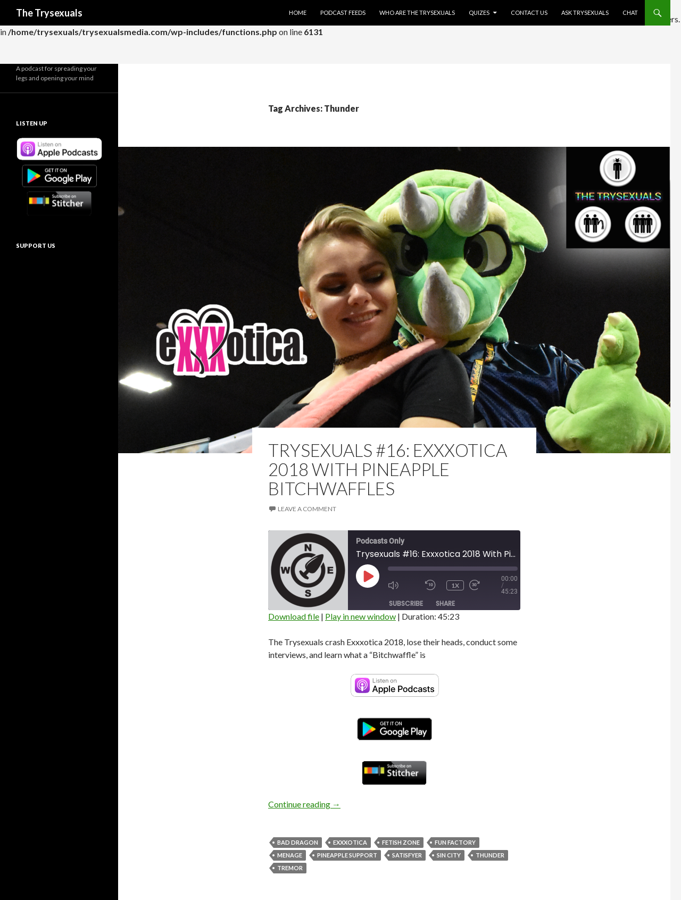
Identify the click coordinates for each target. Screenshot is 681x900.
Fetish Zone (401, 842)
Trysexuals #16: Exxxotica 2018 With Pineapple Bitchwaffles (387, 469)
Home (297, 12)
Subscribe (406, 603)
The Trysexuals (49, 13)
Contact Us (529, 12)
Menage (289, 855)
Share (445, 603)
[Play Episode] (367, 576)
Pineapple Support (347, 855)
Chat (630, 12)
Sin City (449, 855)
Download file (293, 616)
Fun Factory (455, 842)
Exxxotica (350, 842)
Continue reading (304, 804)
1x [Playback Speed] (455, 585)
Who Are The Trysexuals (417, 12)
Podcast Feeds (343, 12)
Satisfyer (407, 855)
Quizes (479, 12)
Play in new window (360, 616)
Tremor (290, 867)
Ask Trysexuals (585, 12)
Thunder (490, 855)
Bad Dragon (297, 842)
